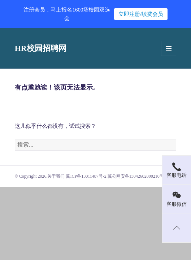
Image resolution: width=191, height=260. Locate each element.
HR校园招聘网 (40, 48)
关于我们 (56, 176)
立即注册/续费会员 (140, 14)
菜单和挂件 (168, 48)
